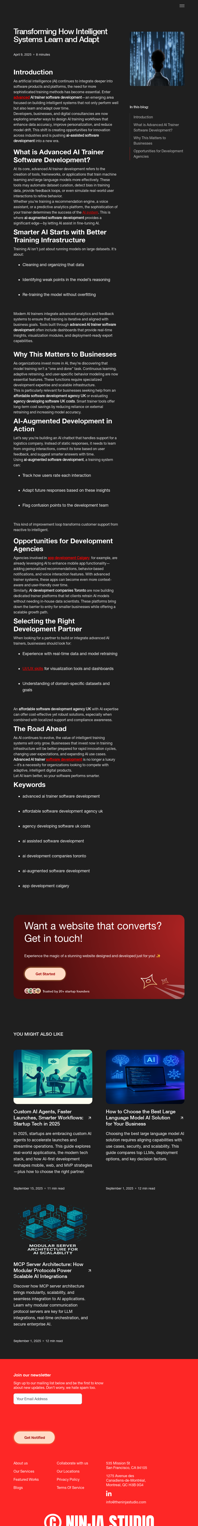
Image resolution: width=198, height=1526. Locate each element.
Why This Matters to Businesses (150, 140)
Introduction (143, 117)
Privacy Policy (68, 1479)
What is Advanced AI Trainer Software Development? (156, 127)
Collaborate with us (72, 1463)
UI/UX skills (33, 668)
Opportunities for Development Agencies (158, 153)
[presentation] (48, 1417)
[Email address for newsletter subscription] (48, 1398)
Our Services (24, 1471)
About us (21, 1463)
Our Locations (68, 1471)
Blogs (18, 1487)
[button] (182, 6)
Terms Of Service (70, 1487)
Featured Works (26, 1479)
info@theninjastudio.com (126, 1502)
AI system (90, 212)
